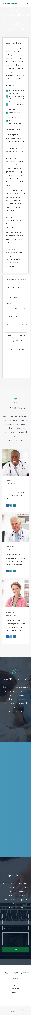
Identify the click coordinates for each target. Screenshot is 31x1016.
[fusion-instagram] (14, 505)
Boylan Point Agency (20, 1009)
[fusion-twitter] (10, 505)
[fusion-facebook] (7, 505)
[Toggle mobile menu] (28, 3)
